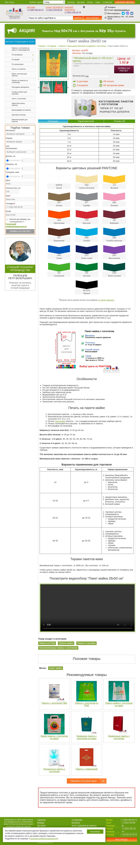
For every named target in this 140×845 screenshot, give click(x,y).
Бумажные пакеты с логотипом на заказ (87, 737)
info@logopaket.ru (122, 10)
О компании (107, 2)
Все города (93, 18)
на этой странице (106, 300)
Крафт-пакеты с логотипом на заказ (54, 737)
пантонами (60, 421)
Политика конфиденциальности (43, 839)
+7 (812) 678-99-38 (54, 10)
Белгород (110, 834)
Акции (97, 2)
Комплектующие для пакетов (19, 120)
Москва (31, 7)
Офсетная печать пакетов (18, 104)
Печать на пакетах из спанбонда (20, 81)
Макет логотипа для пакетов (19, 75)
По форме (16, 59)
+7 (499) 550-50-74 (35, 10)
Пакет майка (55, 668)
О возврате (82, 85)
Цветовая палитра (19, 115)
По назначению (18, 64)
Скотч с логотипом (19, 99)
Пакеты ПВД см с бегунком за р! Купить (84, 31)
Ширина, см (11, 164)
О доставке (82, 81)
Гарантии (41, 820)
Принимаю (95, 831)
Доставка (81, 2)
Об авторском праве (113, 85)
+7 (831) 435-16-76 (72, 12)
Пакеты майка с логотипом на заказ (118, 704)
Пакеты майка (66, 643)
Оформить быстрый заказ (83, 781)
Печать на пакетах (19, 69)
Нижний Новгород (110, 830)
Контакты (71, 2)
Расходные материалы (20, 87)
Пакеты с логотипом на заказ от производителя (21, 49)
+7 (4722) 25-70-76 (129, 834)
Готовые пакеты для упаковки (19, 93)
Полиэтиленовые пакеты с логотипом (58, 648)
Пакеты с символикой (86, 769)
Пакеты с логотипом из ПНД (86, 704)
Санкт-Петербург (55, 7)
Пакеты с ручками (86, 643)
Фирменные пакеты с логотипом (119, 737)
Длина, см (10, 156)
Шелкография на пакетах (21, 110)
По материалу (17, 55)
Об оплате (108, 81)
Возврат (41, 823)
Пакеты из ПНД (47, 643)
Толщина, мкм (12, 172)
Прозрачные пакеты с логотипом (54, 770)
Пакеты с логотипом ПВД (54, 703)
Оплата (90, 2)
